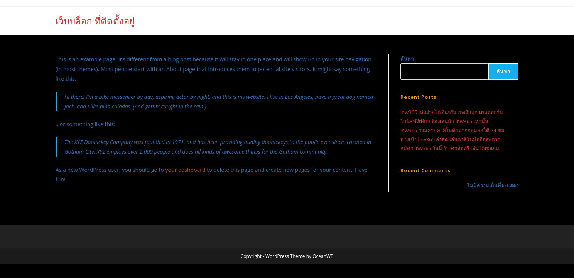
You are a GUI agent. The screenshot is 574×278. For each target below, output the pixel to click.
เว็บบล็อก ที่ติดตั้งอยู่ (95, 20)
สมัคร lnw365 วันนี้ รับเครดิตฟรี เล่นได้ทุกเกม (449, 148)
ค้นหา (407, 58)
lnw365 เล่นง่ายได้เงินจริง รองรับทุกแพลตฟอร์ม (451, 111)
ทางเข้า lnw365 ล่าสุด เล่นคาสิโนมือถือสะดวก (450, 139)
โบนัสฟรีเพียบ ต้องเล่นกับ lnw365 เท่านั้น (444, 121)
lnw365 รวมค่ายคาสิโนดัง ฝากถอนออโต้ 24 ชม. (453, 130)
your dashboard (185, 169)
